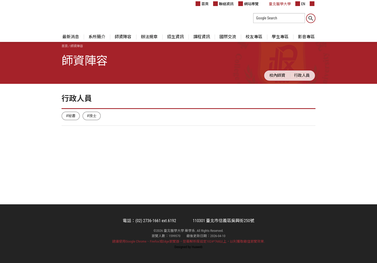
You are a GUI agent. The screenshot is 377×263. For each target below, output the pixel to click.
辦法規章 (149, 36)
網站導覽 (248, 3)
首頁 (202, 3)
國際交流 (227, 36)
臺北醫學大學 (277, 3)
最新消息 (70, 36)
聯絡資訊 (223, 3)
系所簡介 (96, 36)
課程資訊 (201, 36)
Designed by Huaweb (189, 247)
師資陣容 (123, 36)
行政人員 (302, 75)
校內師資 (277, 75)
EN (300, 3)
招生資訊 (175, 36)
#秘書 (70, 116)
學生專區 (280, 36)
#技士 (91, 116)
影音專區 (306, 36)
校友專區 (254, 36)
